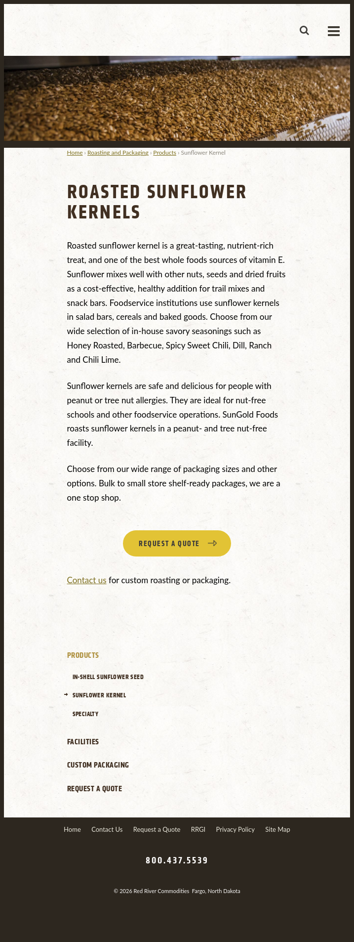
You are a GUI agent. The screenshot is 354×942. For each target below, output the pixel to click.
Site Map (277, 829)
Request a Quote (94, 789)
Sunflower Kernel (99, 695)
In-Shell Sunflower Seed (108, 677)
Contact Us (106, 829)
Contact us (87, 580)
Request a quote (169, 544)
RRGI (198, 829)
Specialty (86, 714)
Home (75, 152)
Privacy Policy (235, 829)
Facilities (83, 742)
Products (164, 152)
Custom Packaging (98, 765)
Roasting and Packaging (118, 152)
